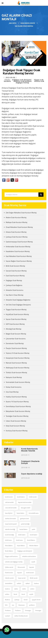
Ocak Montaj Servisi (28, 23)
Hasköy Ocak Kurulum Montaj (16, 396)
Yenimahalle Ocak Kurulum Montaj (18, 382)
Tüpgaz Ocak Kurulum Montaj (16, 309)
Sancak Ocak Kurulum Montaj (16, 270)
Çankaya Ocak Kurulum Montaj (16, 237)
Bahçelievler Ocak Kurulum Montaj (18, 411)
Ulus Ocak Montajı (12, 392)
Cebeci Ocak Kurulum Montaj (16, 421)
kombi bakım (33, 535)
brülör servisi (33, 497)
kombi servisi (9, 497)
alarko (16, 589)
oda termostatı (9, 502)
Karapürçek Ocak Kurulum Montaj (17, 358)
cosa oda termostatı (11, 508)
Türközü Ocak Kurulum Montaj (16, 372)
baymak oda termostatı (24, 502)
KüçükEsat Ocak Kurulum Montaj (17, 314)
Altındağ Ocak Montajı (13, 329)
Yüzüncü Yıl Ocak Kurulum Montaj (17, 353)
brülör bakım (21, 535)
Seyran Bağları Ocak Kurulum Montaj (19, 261)
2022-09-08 (10, 77)
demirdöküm (8, 583)
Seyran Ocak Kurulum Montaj (16, 319)
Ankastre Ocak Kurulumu (14, 290)
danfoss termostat (10, 518)
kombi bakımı (21, 497)
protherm (32, 605)
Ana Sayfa (12, 23)
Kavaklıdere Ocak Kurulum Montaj (18, 251)
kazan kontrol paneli (11, 524)
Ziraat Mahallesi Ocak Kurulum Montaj (19, 227)
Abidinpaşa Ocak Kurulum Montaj (17, 367)
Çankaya (16, 600)
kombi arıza (19, 540)
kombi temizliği (9, 535)
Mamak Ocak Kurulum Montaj (16, 363)
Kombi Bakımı (31, 540)
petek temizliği (25, 524)
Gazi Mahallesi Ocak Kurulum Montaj (19, 256)
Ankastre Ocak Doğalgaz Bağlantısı (18, 300)
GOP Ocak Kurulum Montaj (15, 324)
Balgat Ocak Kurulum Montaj (16, 333)
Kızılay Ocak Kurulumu (13, 387)
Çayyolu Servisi (36, 600)
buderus (36, 583)
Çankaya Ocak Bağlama (14, 285)
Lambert (7, 616)
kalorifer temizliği (10, 529)
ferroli (15, 594)
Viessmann (21, 605)
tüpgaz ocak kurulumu (11, 556)
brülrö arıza (8, 540)
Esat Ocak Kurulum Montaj (15, 275)
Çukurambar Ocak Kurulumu (16, 338)
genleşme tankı (24, 518)
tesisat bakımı (23, 529)
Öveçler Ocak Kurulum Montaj (16, 348)
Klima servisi (21, 567)
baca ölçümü (8, 513)
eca (13, 605)
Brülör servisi (33, 578)
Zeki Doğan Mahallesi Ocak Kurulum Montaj (21, 212)
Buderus (7, 600)
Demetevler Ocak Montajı (15, 343)
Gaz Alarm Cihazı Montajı (14, 295)
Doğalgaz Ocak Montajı (14, 280)
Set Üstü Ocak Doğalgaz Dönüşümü (18, 304)
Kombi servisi (9, 573)
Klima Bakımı (9, 545)
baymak (31, 567)
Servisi (25, 600)
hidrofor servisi (9, 578)
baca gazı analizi (25, 508)
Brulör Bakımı (9, 551)
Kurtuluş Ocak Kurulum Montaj (16, 430)
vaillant (19, 583)
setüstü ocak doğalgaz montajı (13, 562)
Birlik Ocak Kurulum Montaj (15, 266)
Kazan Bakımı (21, 545)
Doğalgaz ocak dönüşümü (21, 80)
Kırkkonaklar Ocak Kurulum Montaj (18, 246)
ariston (32, 589)
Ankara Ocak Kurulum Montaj (16, 232)
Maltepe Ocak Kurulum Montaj (16, 222)
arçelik (33, 562)
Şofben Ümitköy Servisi (21, 616)
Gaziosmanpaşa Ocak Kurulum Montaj (19, 241)
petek (33, 529)
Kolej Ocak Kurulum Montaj (15, 426)
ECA (6, 605)
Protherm (8, 610)
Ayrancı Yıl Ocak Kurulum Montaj (17, 401)
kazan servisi (21, 578)
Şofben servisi (9, 567)
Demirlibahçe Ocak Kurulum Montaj (18, 406)
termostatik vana (33, 513)
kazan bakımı (20, 513)
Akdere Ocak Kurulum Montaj (16, 217)
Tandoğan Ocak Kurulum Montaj (17, 416)
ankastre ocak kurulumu (23, 81)
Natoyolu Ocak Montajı (14, 377)
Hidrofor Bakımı (33, 545)
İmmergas (28, 610)
